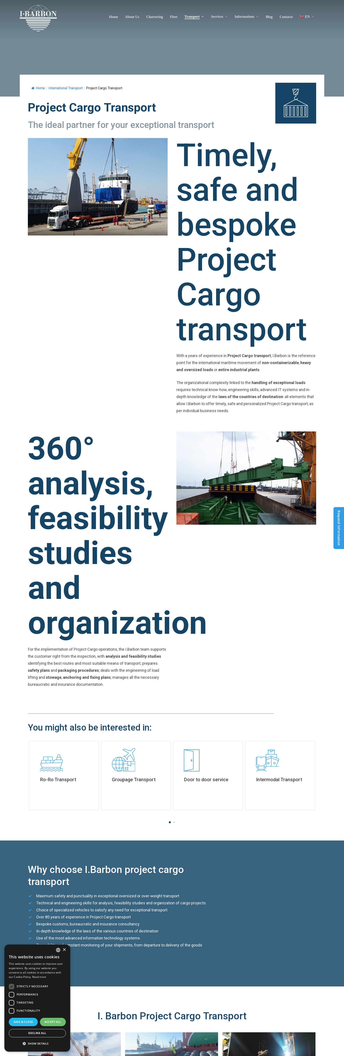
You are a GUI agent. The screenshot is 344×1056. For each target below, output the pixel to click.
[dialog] (37, 998)
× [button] (64, 950)
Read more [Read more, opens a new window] (39, 977)
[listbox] (58, 950)
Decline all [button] (37, 1033)
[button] (170, 822)
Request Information (339, 528)
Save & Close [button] (23, 1022)
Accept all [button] (53, 1022)
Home (38, 88)
